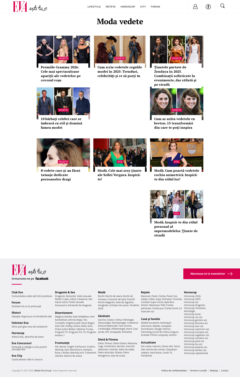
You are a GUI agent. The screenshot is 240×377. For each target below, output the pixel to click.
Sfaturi (16, 312)
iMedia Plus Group (42, 370)
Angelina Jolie (73, 322)
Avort (129, 328)
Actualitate (148, 342)
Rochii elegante (106, 302)
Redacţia (214, 370)
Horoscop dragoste (194, 305)
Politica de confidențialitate (174, 370)
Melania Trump (84, 329)
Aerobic (121, 346)
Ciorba (162, 296)
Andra (77, 325)
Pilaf (163, 305)
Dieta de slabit (126, 349)
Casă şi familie (150, 319)
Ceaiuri (111, 319)
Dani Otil (59, 325)
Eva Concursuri (22, 343)
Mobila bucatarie (150, 322)
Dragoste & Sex (65, 292)
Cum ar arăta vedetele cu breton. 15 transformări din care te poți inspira (174, 123)
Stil (120, 161)
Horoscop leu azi (193, 344)
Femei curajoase (159, 334)
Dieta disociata (106, 352)
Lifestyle (94, 6)
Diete (101, 343)
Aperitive (169, 302)
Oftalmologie (118, 328)
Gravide (145, 334)
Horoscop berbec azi (195, 350)
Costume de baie (117, 299)
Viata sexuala (84, 296)
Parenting (146, 331)
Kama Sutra (61, 302)
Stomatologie (119, 322)
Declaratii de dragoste (80, 305)
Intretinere (110, 346)
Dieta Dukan (119, 343)
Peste (169, 296)
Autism (173, 334)
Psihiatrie (127, 331)
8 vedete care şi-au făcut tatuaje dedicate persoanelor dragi (60, 174)
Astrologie (189, 311)
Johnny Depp (75, 319)
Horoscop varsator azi (196, 338)
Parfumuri (80, 346)
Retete (111, 6)
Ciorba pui (158, 308)
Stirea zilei (167, 346)
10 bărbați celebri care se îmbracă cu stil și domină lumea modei (61, 123)
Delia (83, 325)
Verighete (103, 305)
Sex (90, 299)
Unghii (70, 346)
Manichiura (76, 349)
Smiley (68, 325)
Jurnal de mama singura (165, 331)
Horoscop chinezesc (195, 308)
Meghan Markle (63, 316)
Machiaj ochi (77, 352)
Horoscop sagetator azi (196, 335)
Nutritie (113, 349)
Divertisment (63, 313)
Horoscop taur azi (193, 326)
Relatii (58, 299)
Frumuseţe (62, 343)
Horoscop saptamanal (196, 353)
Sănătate (104, 316)
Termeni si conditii (198, 370)
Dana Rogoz (88, 322)
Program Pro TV (77, 332)
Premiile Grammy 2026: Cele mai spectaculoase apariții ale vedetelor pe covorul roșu (61, 73)
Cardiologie (104, 328)
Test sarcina (125, 325)
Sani (66, 349)
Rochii (63, 346)
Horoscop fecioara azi (196, 323)
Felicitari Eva (20, 323)
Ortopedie (115, 331)
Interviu (156, 346)
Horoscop (127, 6)
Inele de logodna (125, 302)
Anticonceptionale (108, 325)
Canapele (166, 325)
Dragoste (60, 296)
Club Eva (17, 292)
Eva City (17, 355)
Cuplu (66, 299)
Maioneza (154, 305)
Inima (119, 319)
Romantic (71, 296)
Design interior (162, 328)
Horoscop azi (191, 302)
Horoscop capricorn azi (196, 329)
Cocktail (145, 302)
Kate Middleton (81, 316)
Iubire (73, 299)
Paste (155, 296)
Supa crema (156, 302)
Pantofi (131, 299)
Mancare (145, 296)
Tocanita (177, 299)
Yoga (100, 346)
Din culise (146, 346)
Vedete (63, 58)
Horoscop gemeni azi (195, 320)
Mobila (156, 325)
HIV (107, 331)
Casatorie (82, 299)
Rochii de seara (114, 296)
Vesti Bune (156, 352)
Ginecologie (104, 322)
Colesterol (132, 322)
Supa (158, 299)
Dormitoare (147, 328)
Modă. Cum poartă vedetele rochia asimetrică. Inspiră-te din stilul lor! (176, 174)
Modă (102, 292)
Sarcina (102, 319)
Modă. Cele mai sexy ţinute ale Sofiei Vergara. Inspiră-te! (120, 174)
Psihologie (128, 319)
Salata (144, 299)
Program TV (61, 332)
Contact (224, 370)
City (143, 6)
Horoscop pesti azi (194, 341)
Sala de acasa (118, 355)
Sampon (87, 349)
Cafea (151, 299)
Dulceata (167, 299)
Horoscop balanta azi (195, 347)
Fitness (108, 343)
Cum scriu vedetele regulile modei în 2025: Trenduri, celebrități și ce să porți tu (120, 71)
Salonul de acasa (73, 355)
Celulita (65, 352)
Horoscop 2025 (192, 299)
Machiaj (59, 349)
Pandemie (146, 355)
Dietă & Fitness (108, 339)
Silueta (118, 352)
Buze (57, 352)
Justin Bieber (69, 329)
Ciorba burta (171, 308)
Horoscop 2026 (192, 296)
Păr (57, 346)
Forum (155, 6)
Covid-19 (167, 352)
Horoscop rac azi (193, 317)
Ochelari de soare (118, 305)
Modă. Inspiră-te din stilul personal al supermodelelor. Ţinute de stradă (176, 228)
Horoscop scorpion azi (196, 332)
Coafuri (91, 346)
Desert (144, 305)
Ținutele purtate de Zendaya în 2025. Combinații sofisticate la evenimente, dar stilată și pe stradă (175, 76)
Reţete (145, 292)
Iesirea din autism (156, 349)
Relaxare (132, 343)
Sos (175, 296)
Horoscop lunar (192, 314)
